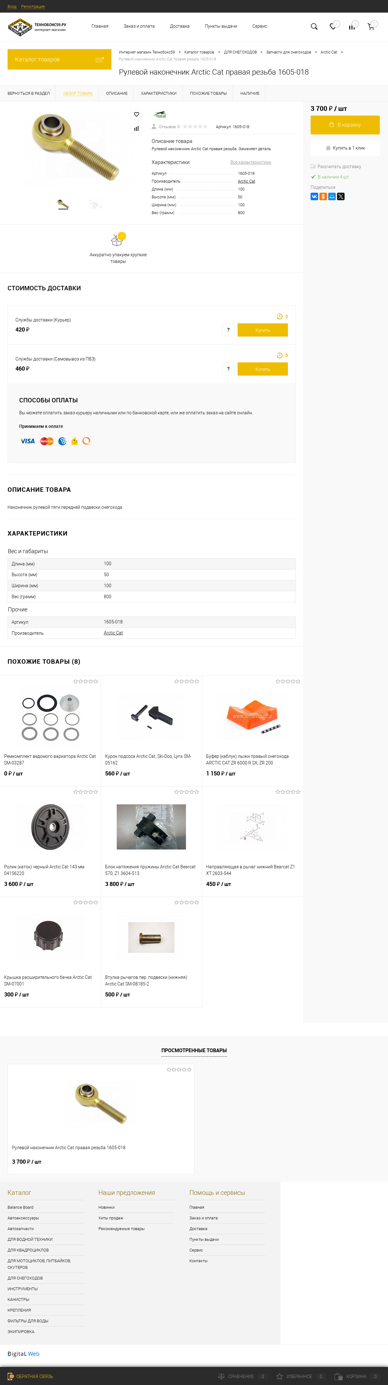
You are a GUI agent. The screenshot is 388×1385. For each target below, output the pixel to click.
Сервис (259, 26)
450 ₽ (252, 892)
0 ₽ (50, 781)
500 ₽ (151, 1002)
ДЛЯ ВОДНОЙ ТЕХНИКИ (30, 1243)
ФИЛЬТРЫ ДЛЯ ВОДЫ (28, 1325)
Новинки (106, 1211)
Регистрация (35, 6)
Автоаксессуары (23, 1222)
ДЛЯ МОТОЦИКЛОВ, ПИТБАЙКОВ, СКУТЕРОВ (39, 1268)
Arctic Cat (246, 181)
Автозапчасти (21, 1232)
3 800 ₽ (151, 892)
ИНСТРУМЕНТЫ (23, 1293)
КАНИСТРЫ (18, 1303)
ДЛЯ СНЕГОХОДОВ (25, 1282)
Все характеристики (250, 162)
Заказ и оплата (139, 26)
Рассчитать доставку (336, 166)
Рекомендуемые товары (121, 1232)
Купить (263, 334)
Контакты (198, 1265)
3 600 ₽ (50, 892)
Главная (100, 26)
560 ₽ (151, 781)
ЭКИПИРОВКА (21, 1335)
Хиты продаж (110, 1222)
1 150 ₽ (252, 781)
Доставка (180, 26)
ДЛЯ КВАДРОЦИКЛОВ (28, 1254)
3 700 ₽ (26, 1165)
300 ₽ (50, 1002)
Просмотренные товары (194, 1054)
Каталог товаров (59, 59)
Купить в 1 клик (345, 147)
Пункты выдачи (221, 26)
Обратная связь (30, 1376)
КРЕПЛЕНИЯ (19, 1314)
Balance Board (20, 1211)
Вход (13, 6)
